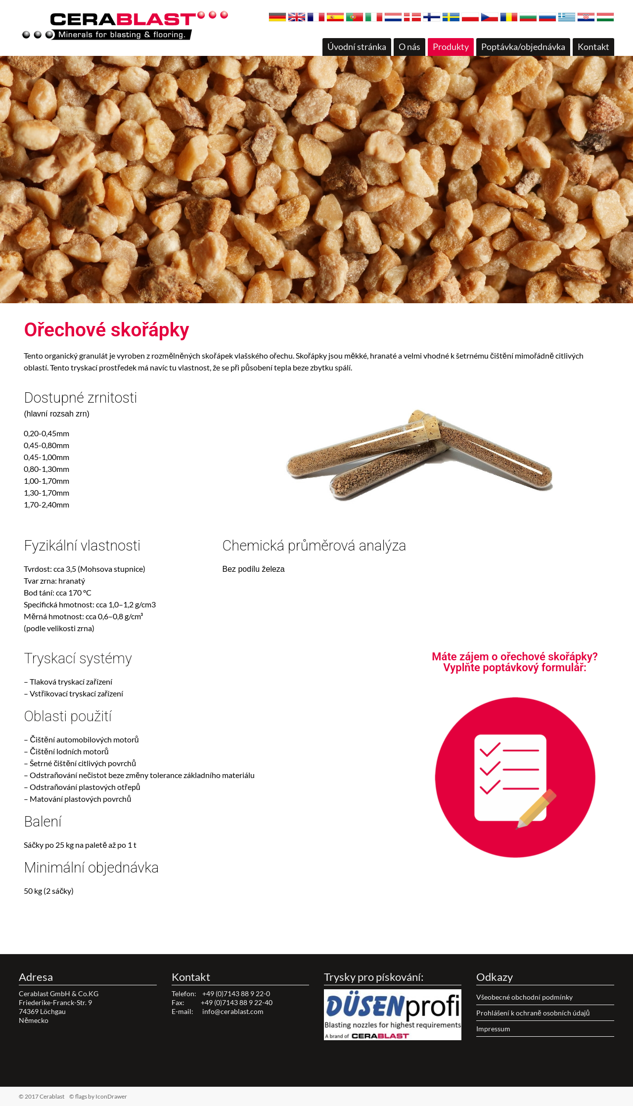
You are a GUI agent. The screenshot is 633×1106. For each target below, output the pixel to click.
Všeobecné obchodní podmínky (524, 997)
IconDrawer (111, 1096)
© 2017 (57, 1096)
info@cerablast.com (233, 1011)
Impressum (493, 1028)
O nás (409, 46)
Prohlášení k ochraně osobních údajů (533, 1013)
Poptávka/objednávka (523, 46)
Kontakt (593, 46)
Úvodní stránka (356, 46)
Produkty (451, 46)
